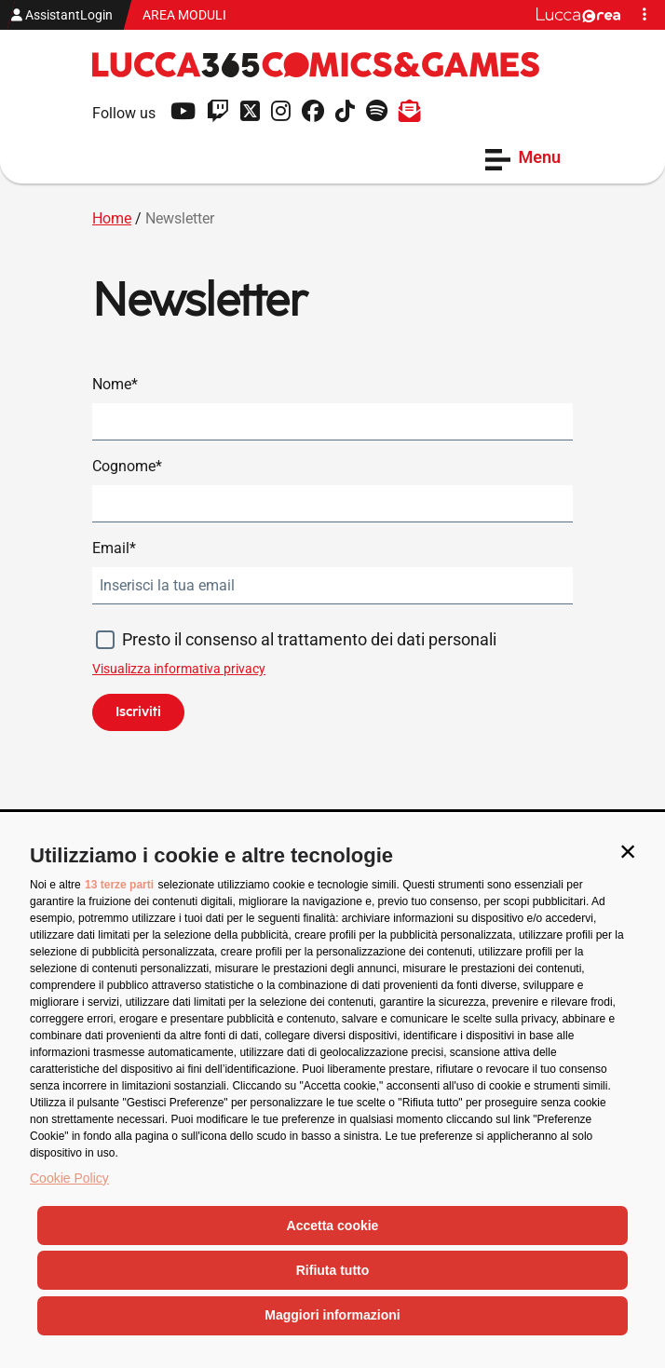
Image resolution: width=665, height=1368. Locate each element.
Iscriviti (138, 712)
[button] (627, 851)
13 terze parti (119, 884)
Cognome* (127, 466)
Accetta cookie (333, 1225)
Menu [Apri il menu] (523, 158)
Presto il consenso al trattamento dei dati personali (309, 639)
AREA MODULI (184, 14)
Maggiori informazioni (332, 1314)
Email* (114, 548)
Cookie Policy (69, 1178)
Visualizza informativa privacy (178, 668)
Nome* (115, 384)
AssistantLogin (62, 14)
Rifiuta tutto (333, 1270)
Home (111, 218)
